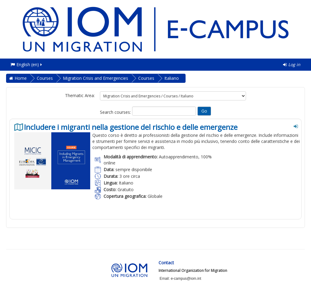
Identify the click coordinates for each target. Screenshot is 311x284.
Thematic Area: (80, 95)
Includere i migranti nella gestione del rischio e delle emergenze (131, 127)
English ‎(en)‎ (27, 64)
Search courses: (116, 112)
